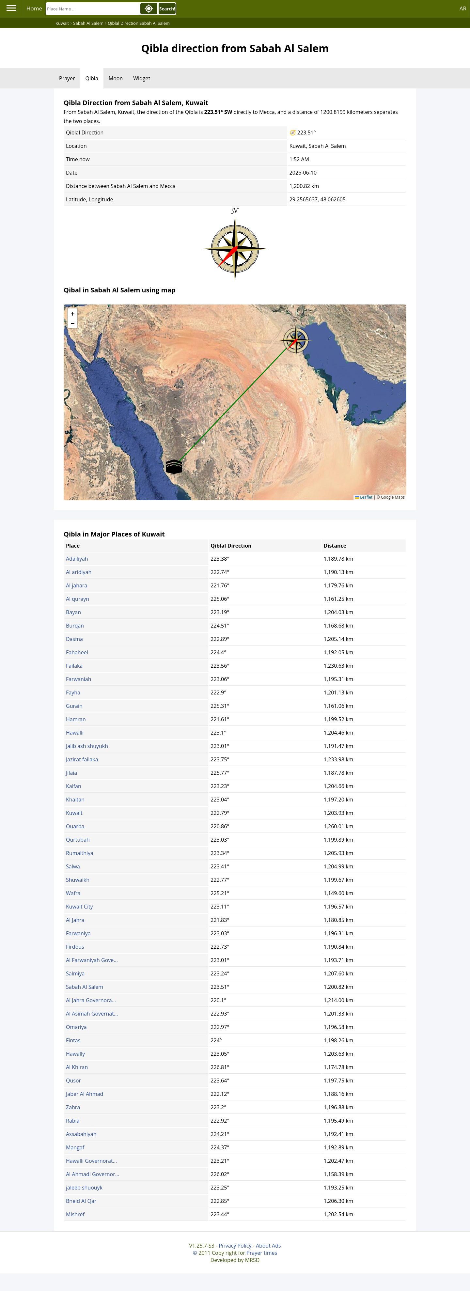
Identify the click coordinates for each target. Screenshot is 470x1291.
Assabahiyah (81, 1134)
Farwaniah (78, 679)
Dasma (74, 639)
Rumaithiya (79, 853)
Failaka (74, 665)
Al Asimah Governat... (92, 1013)
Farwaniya (78, 933)
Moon (116, 78)
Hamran (76, 719)
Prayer (67, 78)
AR (463, 8)
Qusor (73, 1080)
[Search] (92, 8)
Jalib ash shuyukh (87, 746)
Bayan (73, 612)
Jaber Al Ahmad (84, 1093)
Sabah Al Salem (84, 986)
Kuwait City (79, 906)
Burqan (75, 625)
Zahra (73, 1107)
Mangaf (75, 1147)
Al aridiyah (78, 572)
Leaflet (363, 497)
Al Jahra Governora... (91, 1000)
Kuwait (74, 813)
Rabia (72, 1120)
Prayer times (261, 1252)
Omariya (76, 1027)
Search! (167, 9)
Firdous (75, 946)
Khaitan (75, 799)
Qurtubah (78, 839)
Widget (141, 78)
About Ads (268, 1245)
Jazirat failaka (82, 759)
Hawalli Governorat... (91, 1160)
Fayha (73, 692)
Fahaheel (77, 652)
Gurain (74, 705)
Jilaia (71, 772)
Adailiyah (77, 558)
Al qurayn (77, 598)
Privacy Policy (235, 1245)
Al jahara (76, 585)
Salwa (73, 866)
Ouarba (75, 826)
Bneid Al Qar (81, 1201)
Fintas (73, 1040)
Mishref (75, 1214)
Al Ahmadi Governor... (92, 1174)
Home (34, 8)
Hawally (75, 1053)
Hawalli (75, 732)
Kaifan (73, 786)
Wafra (73, 893)
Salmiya (75, 973)
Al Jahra (75, 920)
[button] (296, 338)
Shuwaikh (77, 879)
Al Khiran (77, 1067)
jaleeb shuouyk (84, 1187)
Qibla (92, 78)
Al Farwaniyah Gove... (92, 960)
